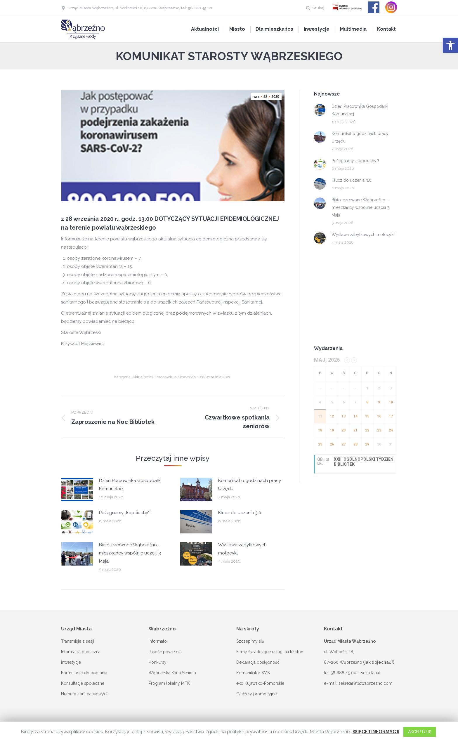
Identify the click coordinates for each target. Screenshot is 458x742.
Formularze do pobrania (84, 672)
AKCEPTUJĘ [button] (419, 731)
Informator (158, 641)
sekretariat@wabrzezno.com (365, 683)
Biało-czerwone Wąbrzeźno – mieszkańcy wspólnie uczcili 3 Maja (130, 553)
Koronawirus (165, 377)
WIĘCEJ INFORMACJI (376, 731)
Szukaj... (319, 8)
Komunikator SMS (253, 672)
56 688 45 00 (343, 672)
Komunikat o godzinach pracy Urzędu (249, 484)
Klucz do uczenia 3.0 (239, 512)
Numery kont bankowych (85, 693)
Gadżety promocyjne (256, 693)
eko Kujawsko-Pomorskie (260, 683)
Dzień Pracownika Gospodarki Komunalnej (130, 484)
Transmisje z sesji (77, 641)
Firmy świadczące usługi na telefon (269, 651)
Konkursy (157, 662)
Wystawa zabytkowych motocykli (242, 549)
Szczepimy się (250, 641)
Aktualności (142, 377)
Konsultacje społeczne (82, 683)
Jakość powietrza (165, 651)
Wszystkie (187, 377)
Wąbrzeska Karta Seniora (172, 672)
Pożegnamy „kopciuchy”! (124, 512)
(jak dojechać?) (378, 662)
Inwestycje (71, 662)
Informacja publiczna (80, 651)
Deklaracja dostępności (258, 662)
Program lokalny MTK (169, 683)
